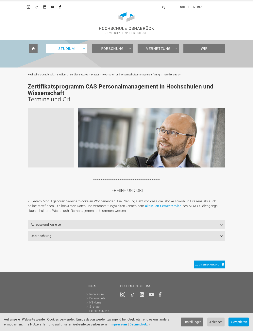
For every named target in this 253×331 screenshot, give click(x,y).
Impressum (118, 324)
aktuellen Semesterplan (163, 206)
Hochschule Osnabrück (41, 74)
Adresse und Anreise (46, 224)
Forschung (112, 48)
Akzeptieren (238, 322)
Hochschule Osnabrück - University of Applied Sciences (126, 23)
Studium (66, 48)
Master (95, 74)
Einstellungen (192, 322)
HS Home (95, 302)
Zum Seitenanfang (207, 264)
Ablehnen (216, 322)
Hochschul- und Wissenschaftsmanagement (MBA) (131, 74)
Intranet (199, 7)
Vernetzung (158, 48)
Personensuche (99, 311)
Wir (204, 48)
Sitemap (94, 306)
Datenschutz (138, 324)
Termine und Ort (172, 74)
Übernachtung (41, 236)
